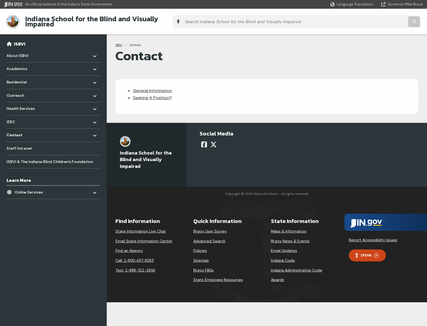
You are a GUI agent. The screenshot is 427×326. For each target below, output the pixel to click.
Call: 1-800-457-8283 (134, 256)
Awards (277, 275)
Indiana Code (283, 256)
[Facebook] (204, 140)
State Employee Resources (218, 275)
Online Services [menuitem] (31, 186)
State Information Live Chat (140, 227)
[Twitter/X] (213, 140)
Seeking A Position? (152, 93)
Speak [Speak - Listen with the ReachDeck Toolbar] (366, 251)
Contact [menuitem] (23, 129)
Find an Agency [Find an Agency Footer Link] (129, 246)
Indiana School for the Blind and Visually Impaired (104, 19)
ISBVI (19, 40)
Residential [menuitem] (22, 76)
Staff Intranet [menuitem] (19, 144)
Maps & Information (288, 227)
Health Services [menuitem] (22, 103)
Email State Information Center (143, 236)
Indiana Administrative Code (296, 265)
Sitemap (201, 256)
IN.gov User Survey (210, 227)
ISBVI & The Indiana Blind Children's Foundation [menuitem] (50, 157)
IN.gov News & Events (290, 236)
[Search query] (371, 19)
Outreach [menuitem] (22, 89)
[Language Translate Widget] (352, 4)
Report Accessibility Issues (373, 235)
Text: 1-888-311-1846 (135, 265)
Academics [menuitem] (22, 63)
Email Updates (284, 246)
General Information (152, 86)
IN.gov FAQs (203, 265)
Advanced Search (209, 236)
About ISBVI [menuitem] (22, 50)
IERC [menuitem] (22, 116)
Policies (200, 246)
